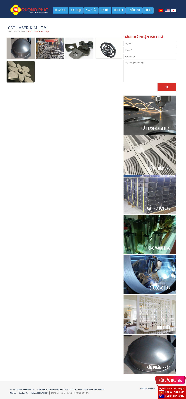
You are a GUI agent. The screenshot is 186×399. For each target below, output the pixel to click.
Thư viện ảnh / (16, 31)
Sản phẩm (91, 10)
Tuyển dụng (133, 10)
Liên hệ (148, 10)
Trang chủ (60, 10)
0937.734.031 (175, 392)
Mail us (13, 393)
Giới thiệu (76, 10)
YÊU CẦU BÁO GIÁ (170, 380)
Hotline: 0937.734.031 (39, 393)
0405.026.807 (175, 396)
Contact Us (23, 393)
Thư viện (118, 10)
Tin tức (105, 10)
